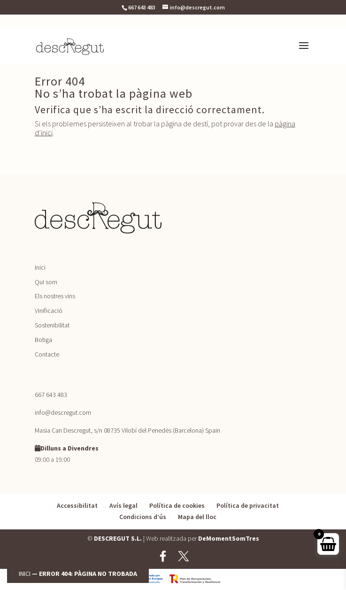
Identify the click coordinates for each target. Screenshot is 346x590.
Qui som (46, 282)
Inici (25, 573)
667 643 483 (141, 7)
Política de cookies (177, 505)
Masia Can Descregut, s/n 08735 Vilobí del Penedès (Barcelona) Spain (127, 430)
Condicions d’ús (142, 516)
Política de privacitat (247, 505)
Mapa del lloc (197, 516)
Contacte (47, 354)
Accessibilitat (77, 505)
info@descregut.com (63, 412)
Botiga (43, 339)
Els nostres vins (55, 296)
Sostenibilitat (52, 325)
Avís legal (123, 505)
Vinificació (48, 310)
